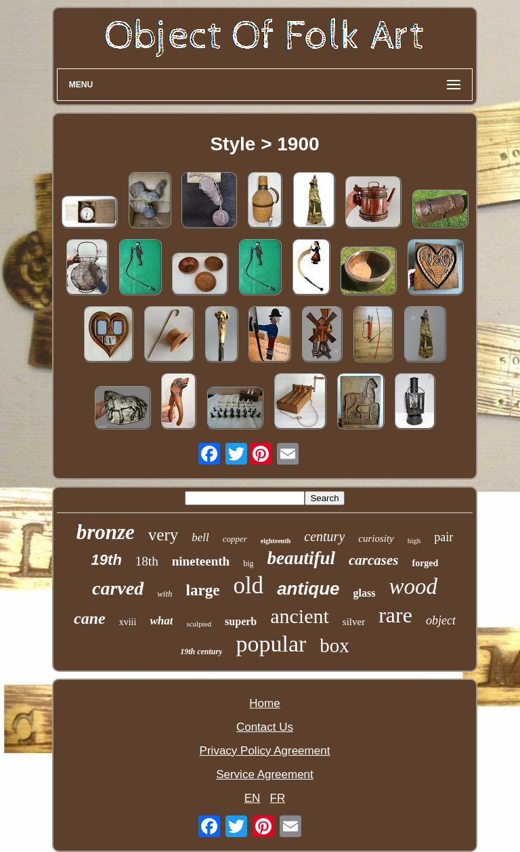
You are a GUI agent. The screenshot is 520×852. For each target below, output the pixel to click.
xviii (128, 622)
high (414, 540)
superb (241, 621)
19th (106, 559)
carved (118, 588)
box (334, 645)
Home (264, 703)
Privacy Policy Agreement (265, 750)
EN (252, 798)
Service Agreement (264, 774)
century (324, 536)
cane (90, 618)
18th (146, 561)
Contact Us (264, 727)
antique (308, 588)
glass (364, 593)
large (203, 590)
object (441, 620)
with (164, 594)
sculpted (198, 624)
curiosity (376, 538)
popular (271, 643)
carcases (373, 560)
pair (443, 537)
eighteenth (275, 541)
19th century (201, 651)
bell (200, 537)
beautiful (301, 558)
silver (354, 621)
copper (235, 539)
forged (425, 563)
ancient (299, 616)
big (248, 563)
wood (413, 586)
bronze (106, 532)
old (248, 585)
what (161, 620)
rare (395, 615)
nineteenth (201, 561)
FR (278, 798)
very (163, 535)
